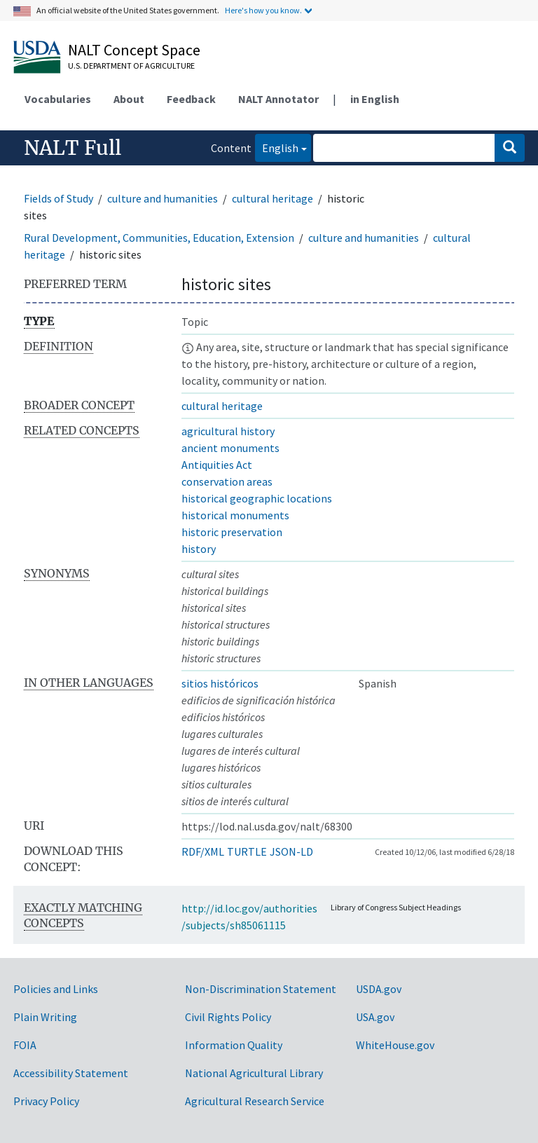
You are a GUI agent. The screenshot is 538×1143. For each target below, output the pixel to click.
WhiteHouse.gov (395, 1045)
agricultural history (228, 431)
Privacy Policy (46, 1101)
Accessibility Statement (70, 1073)
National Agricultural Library (254, 1073)
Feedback (191, 99)
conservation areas (227, 481)
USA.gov (375, 1017)
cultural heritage (272, 198)
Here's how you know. (263, 10)
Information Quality (233, 1045)
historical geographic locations (256, 498)
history (198, 549)
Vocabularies (58, 99)
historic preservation (231, 532)
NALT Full (72, 147)
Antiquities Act (216, 465)
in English (374, 99)
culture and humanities (162, 198)
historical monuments (235, 515)
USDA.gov (378, 989)
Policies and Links (55, 989)
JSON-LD (291, 851)
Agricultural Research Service (254, 1101)
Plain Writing (45, 1017)
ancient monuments (230, 448)
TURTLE (247, 851)
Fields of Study (58, 198)
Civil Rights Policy (228, 1017)
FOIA (24, 1045)
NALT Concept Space (134, 50)
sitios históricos (219, 683)
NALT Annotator (278, 99)
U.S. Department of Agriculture (131, 65)
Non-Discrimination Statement (260, 989)
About (128, 99)
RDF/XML (202, 851)
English (276, 147)
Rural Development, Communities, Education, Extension (159, 238)
